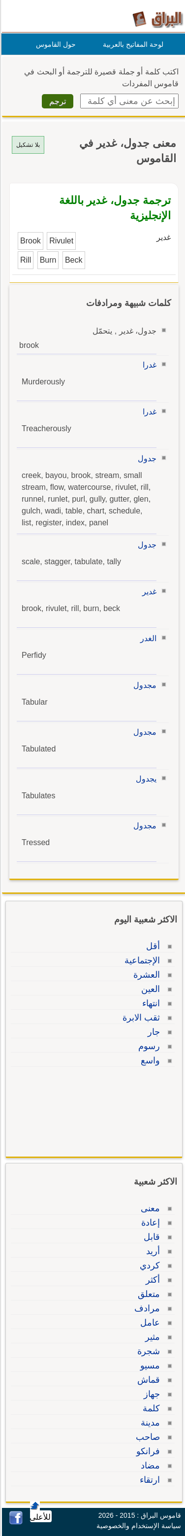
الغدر (147, 638)
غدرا (148, 365)
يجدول (144, 779)
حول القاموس (54, 44)
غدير (148, 591)
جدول (145, 458)
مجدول (143, 685)
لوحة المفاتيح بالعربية (131, 44)
